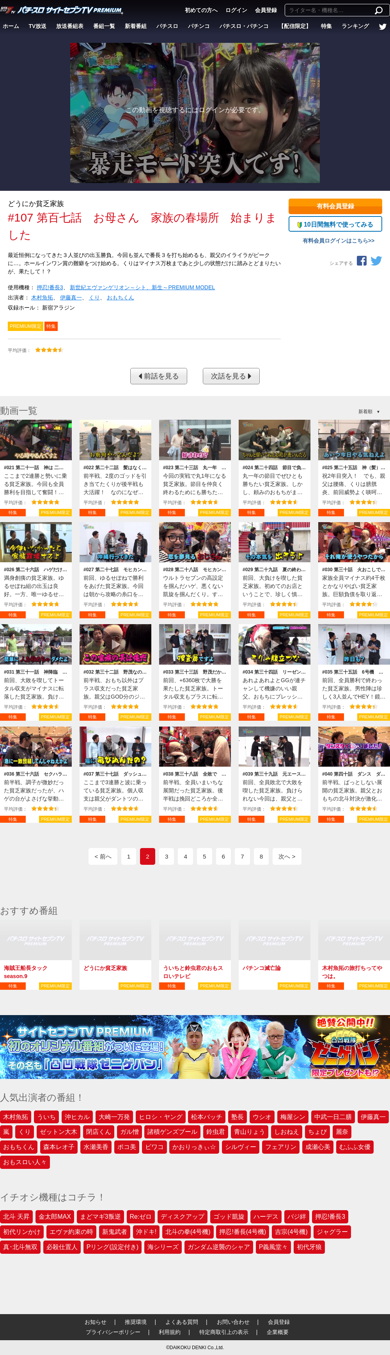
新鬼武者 (114, 1231)
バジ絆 (296, 1216)
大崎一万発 (114, 1117)
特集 (326, 26)
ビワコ (154, 1147)
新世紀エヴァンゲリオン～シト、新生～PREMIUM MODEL (142, 287)
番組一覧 (104, 26)
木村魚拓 (42, 297)
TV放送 (38, 26)
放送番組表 (69, 26)
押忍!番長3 (50, 287)
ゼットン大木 (58, 1131)
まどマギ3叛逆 (100, 1216)
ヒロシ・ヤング (161, 1117)
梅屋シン (292, 1117)
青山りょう (249, 1131)
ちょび (317, 1131)
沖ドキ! (146, 1231)
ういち (46, 1117)
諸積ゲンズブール (172, 1131)
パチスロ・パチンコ (244, 26)
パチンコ (199, 26)
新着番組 (136, 26)
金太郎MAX (55, 1216)
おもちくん (120, 297)
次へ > (286, 856)
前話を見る (158, 376)
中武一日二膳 (333, 1117)
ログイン (236, 10)
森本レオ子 (58, 1147)
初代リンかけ (22, 1231)
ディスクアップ (182, 1216)
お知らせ (95, 1322)
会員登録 (266, 10)
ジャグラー (332, 1231)
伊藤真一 (71, 297)
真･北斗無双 (20, 1247)
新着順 (365, 411)
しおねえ (286, 1131)
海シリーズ (163, 1247)
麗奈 (342, 1131)
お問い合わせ (233, 1322)
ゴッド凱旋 (229, 1216)
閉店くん (98, 1131)
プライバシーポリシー (113, 1332)
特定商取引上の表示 (223, 1332)
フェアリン (280, 1147)
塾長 (237, 1117)
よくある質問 (181, 1322)
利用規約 (170, 1332)
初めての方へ (201, 10)
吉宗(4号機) (291, 1231)
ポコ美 (126, 1147)
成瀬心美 (317, 1147)
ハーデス (266, 1216)
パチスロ (167, 26)
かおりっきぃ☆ (194, 1147)
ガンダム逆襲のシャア (219, 1247)
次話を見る (231, 376)
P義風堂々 (273, 1247)
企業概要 (278, 1332)
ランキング (355, 26)
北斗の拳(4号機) (188, 1231)
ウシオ (262, 1117)
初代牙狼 (309, 1247)
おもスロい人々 (25, 1162)
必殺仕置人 (62, 1247)
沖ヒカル (77, 1117)
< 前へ (102, 856)
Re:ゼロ (141, 1216)
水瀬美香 (95, 1147)
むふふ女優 (354, 1147)
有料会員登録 (335, 206)
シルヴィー (240, 1147)
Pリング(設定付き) (112, 1247)
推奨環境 (136, 1322)
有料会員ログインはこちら (335, 241)
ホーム (11, 26)
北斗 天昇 (16, 1216)
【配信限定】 (294, 26)
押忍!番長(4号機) (242, 1231)
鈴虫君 (215, 1131)
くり (94, 297)
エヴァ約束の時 (71, 1231)
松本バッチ (206, 1117)
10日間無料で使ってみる (335, 224)
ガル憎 (129, 1131)
